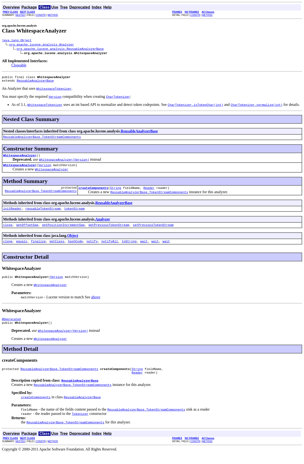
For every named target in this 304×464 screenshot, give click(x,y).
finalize (38, 248)
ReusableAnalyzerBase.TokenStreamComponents (42, 139)
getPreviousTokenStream (108, 231)
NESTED (20, 15)
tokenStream (74, 214)
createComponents (93, 193)
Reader (149, 193)
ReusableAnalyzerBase (35, 82)
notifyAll (109, 248)
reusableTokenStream (43, 214)
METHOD (53, 15)
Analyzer (102, 225)
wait (143, 248)
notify (92, 248)
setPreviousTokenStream (153, 231)
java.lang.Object (17, 41)
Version (44, 169)
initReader (12, 214)
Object (72, 242)
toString (129, 248)
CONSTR (41, 15)
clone (7, 248)
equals (21, 248)
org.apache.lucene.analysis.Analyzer (41, 45)
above (95, 305)
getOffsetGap (27, 231)
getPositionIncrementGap (63, 231)
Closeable (18, 66)
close (7, 231)
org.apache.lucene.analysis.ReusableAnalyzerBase (60, 49)
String (115, 193)
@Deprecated (11, 328)
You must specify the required (25, 99)
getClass (56, 248)
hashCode (75, 248)
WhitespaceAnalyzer (19, 159)
